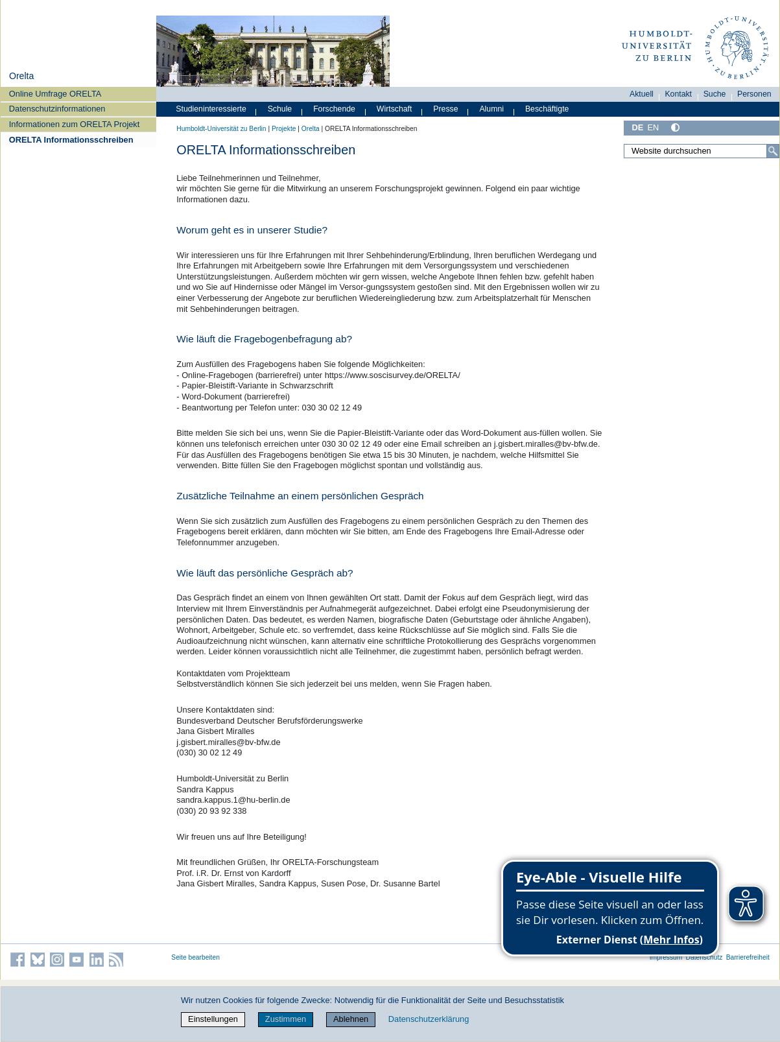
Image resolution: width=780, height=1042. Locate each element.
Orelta (21, 76)
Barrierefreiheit (748, 957)
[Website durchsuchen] (701, 151)
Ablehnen (350, 1019)
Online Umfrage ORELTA (55, 94)
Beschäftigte (547, 108)
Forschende (334, 108)
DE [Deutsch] (637, 127)
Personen (754, 94)
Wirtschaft (394, 108)
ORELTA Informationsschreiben (71, 140)
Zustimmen (285, 1019)
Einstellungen (213, 1019)
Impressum (666, 957)
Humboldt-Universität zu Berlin (221, 128)
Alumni (491, 108)
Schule (280, 108)
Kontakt (678, 94)
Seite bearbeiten (195, 957)
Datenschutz (704, 957)
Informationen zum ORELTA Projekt (74, 124)
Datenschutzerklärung (428, 1019)
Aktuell (642, 94)
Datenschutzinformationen (57, 108)
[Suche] (772, 151)
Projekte (284, 128)
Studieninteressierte (211, 108)
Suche (714, 94)
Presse (445, 108)
